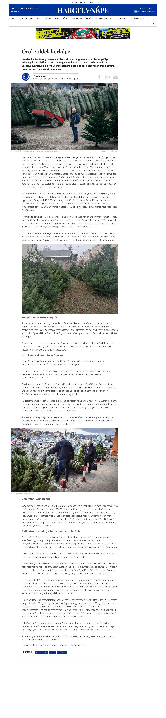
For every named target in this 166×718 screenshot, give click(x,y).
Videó (57, 19)
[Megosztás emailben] (115, 77)
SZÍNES (48, 19)
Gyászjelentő (120, 19)
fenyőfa (52, 652)
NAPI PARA (77, 19)
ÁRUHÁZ (88, 19)
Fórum (66, 19)
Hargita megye (41, 652)
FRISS (14, 19)
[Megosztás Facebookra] (99, 77)
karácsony (62, 652)
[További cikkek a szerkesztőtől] (27, 74)
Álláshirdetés (137, 19)
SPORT (39, 19)
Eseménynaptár (103, 19)
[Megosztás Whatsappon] (107, 77)
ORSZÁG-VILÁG (26, 19)
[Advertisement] (64, 685)
